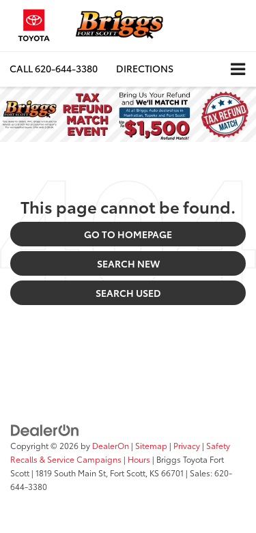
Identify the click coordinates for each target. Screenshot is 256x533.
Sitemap (151, 445)
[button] (53, 68)
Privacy (186, 445)
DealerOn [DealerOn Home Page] (110, 445)
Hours (139, 459)
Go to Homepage (128, 234)
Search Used (128, 293)
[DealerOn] (45, 429)
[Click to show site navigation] (238, 69)
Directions (144, 68)
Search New (128, 263)
